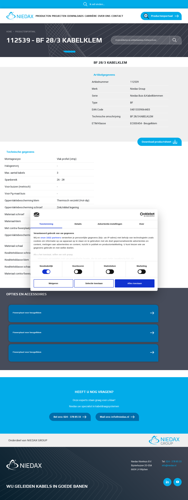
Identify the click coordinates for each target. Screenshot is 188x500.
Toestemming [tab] (46, 224)
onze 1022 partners (51, 237)
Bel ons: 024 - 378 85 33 (67, 418)
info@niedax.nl (169, 467)
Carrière (91, 15)
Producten (43, 15)
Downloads (75, 15)
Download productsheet (156, 141)
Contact (117, 15)
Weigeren (53, 283)
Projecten (59, 15)
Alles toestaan (135, 283)
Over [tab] (141, 224)
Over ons (104, 15)
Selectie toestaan (94, 283)
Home (9, 31)
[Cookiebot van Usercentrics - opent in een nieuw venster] (142, 215)
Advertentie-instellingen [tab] (110, 224)
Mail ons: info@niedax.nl (114, 418)
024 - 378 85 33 (174, 463)
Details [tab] (78, 224)
